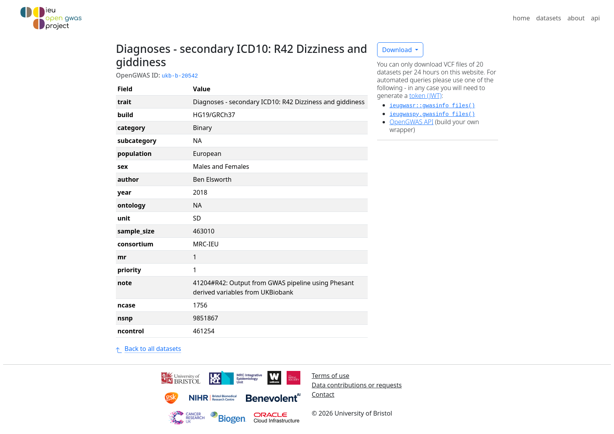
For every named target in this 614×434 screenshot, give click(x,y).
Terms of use (330, 375)
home (521, 18)
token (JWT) (425, 95)
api (595, 18)
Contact (323, 394)
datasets (548, 18)
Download (398, 49)
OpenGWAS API (411, 122)
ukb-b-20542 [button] (180, 76)
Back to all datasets (148, 348)
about (576, 18)
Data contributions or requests (357, 385)
